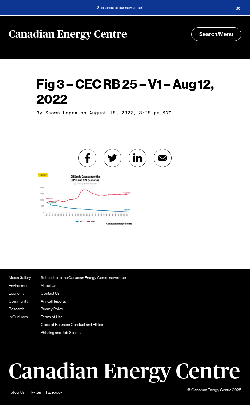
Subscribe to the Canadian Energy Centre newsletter (83, 278)
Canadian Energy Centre (68, 34)
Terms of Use (51, 317)
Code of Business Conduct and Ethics (72, 325)
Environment (19, 286)
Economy (17, 293)
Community (18, 301)
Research (16, 309)
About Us (48, 286)
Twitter (35, 392)
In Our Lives (18, 317)
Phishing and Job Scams (61, 333)
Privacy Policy (52, 309)
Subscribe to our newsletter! (120, 8)
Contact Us (50, 293)
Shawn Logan (61, 113)
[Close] (238, 8)
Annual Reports (53, 301)
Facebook (54, 392)
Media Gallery (20, 278)
